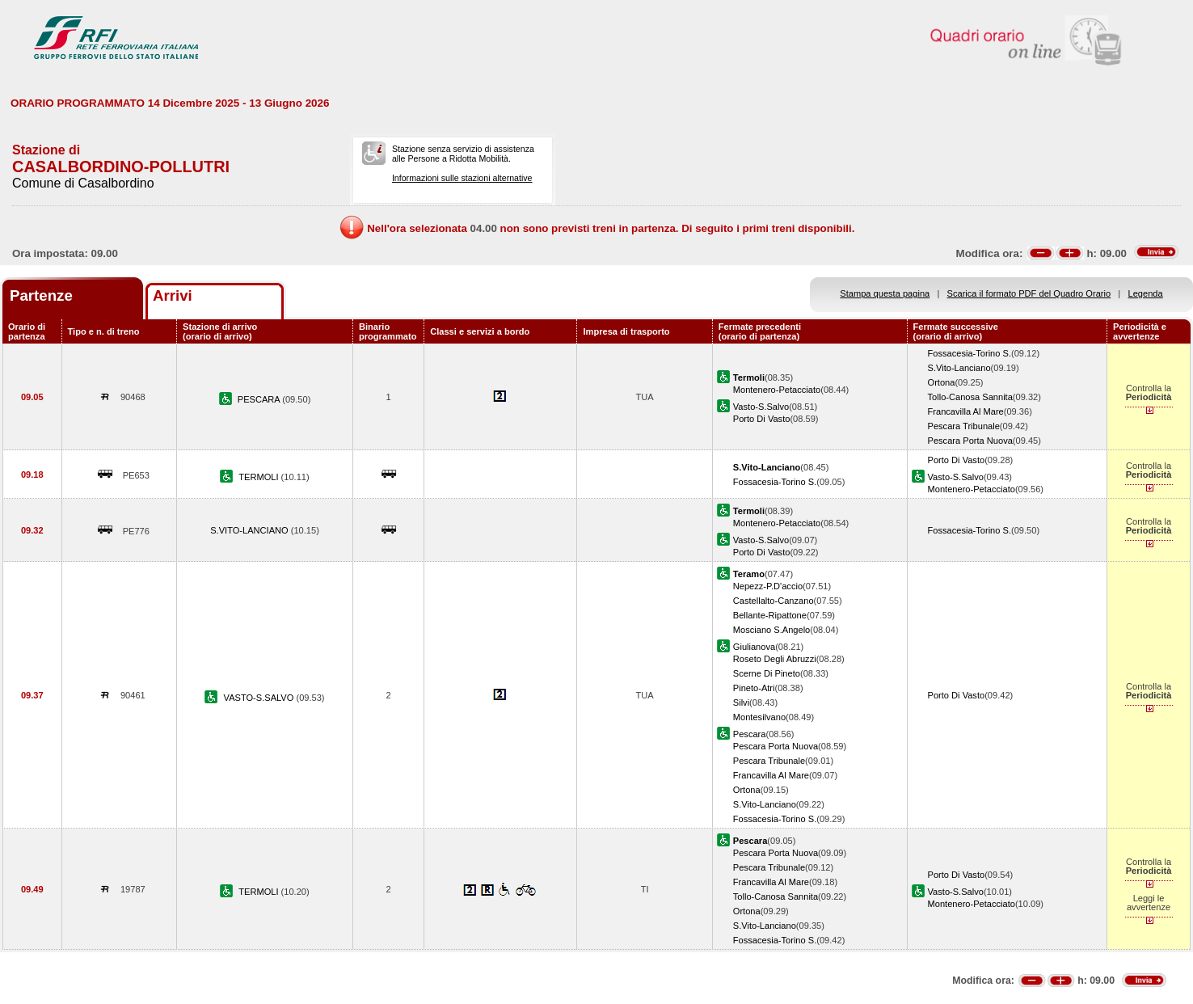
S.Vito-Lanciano (959, 368)
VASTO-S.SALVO (260, 697)
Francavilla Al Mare (966, 411)
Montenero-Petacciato (776, 389)
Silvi (741, 702)
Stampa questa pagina (885, 293)
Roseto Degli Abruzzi (774, 659)
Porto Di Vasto (761, 419)
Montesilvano (759, 717)
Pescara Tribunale (964, 426)
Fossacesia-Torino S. (969, 353)
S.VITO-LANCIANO (250, 530)
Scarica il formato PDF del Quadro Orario (1029, 293)
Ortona (941, 382)
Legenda (1145, 293)
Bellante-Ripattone (770, 615)
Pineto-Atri (754, 688)
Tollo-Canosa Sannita (970, 397)
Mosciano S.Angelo (771, 630)
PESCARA (260, 399)
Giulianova (754, 647)
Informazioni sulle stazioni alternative (462, 178)
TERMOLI (259, 477)
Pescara (749, 734)
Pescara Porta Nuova (970, 440)
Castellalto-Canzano (773, 600)
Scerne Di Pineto (766, 673)
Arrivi (172, 295)
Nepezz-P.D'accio (768, 586)
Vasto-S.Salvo (761, 406)
